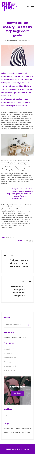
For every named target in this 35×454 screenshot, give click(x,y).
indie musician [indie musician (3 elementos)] (16, 439)
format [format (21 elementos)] (6, 439)
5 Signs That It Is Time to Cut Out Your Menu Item (20, 261)
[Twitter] (27, 241)
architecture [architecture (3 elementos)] (8, 435)
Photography (10, 364)
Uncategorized (25, 40)
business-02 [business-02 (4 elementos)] (26, 435)
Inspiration (9, 356)
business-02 (10, 237)
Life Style (8, 360)
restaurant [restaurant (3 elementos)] (26, 439)
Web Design (9, 377)
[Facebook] (24, 241)
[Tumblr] (32, 241)
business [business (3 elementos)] (18, 435)
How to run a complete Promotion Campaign (14, 289)
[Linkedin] (30, 241)
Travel (7, 369)
